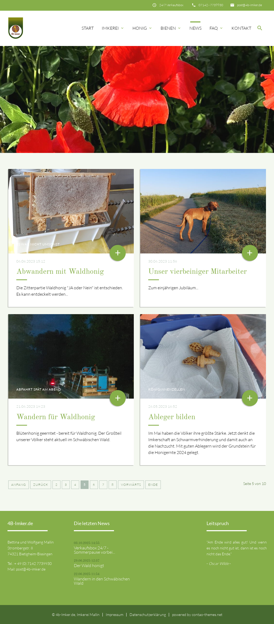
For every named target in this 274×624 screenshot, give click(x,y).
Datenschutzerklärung (148, 614)
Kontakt (241, 28)
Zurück (40, 485)
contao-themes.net (207, 614)
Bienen (171, 28)
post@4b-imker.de (249, 5)
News (195, 28)
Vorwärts (131, 485)
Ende (153, 485)
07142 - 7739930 (211, 5)
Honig (142, 28)
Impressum (114, 614)
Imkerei (113, 28)
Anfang (18, 485)
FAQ (216, 28)
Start (88, 28)
